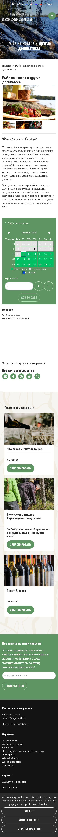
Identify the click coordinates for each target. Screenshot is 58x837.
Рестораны (8, 754)
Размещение (9, 740)
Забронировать (20, 468)
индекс (6, 65)
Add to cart (29, 297)
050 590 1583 (13, 314)
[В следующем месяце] (49, 233)
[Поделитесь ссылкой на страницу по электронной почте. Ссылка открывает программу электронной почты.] (6, 376)
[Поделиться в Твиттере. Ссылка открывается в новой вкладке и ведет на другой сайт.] (30, 376)
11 (24, 254)
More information (29, 829)
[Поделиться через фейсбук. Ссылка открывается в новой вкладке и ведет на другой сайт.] (14, 376)
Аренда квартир (11, 761)
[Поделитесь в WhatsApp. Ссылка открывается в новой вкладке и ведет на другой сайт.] (38, 376)
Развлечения (10, 787)
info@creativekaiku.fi (18, 318)
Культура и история (14, 781)
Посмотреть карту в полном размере (24, 363)
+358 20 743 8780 (11, 714)
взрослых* (11, 278)
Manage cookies (29, 820)
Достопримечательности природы (23, 751)
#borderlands (10, 758)
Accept (29, 811)
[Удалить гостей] (48, 286)
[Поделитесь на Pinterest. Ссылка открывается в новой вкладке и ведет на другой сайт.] (22, 376)
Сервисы (7, 747)
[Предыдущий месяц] (9, 233)
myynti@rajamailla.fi (13, 718)
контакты (7, 765)
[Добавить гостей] (38, 286)
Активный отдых (12, 743)
